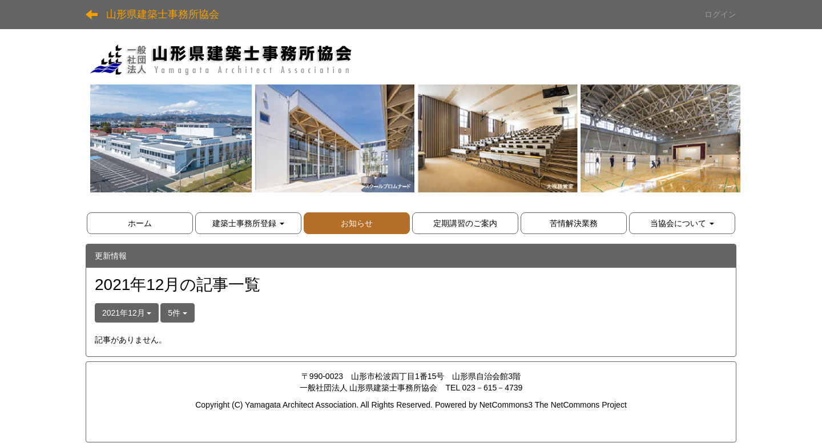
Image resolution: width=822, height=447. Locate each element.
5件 (177, 312)
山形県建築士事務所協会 (162, 14)
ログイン (720, 14)
